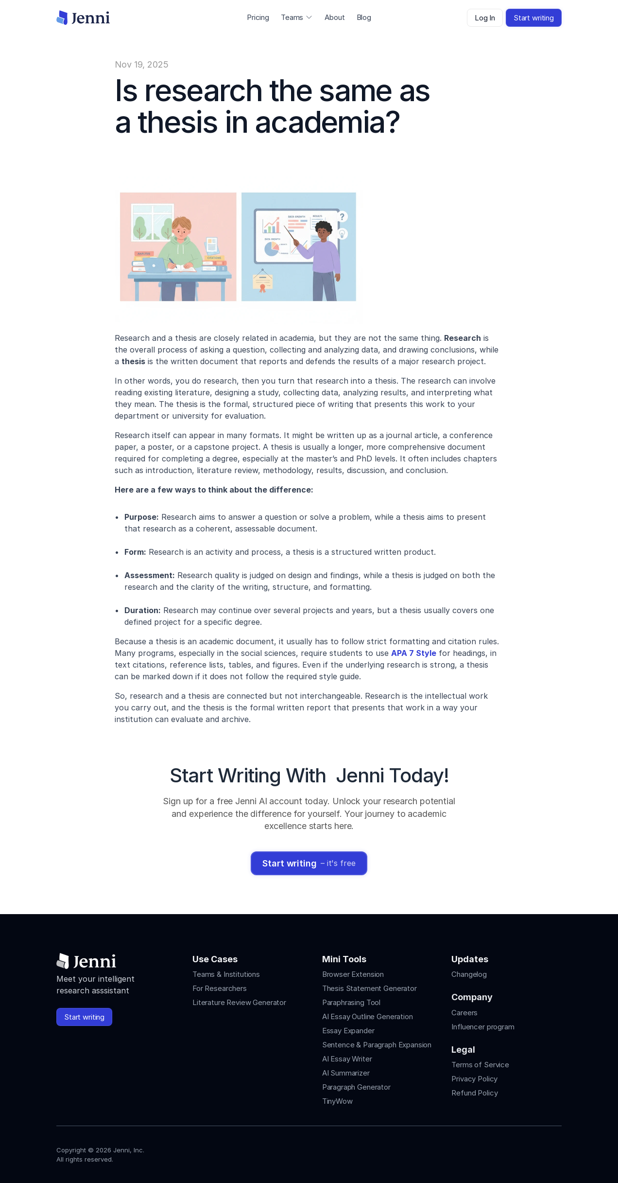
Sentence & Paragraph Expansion (377, 1044)
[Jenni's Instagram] (486, 1152)
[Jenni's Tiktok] (521, 1152)
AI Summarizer (346, 1072)
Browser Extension (353, 974)
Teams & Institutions (226, 974)
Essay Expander (348, 1030)
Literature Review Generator (239, 1002)
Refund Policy (474, 1092)
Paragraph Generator (356, 1087)
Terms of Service (480, 1064)
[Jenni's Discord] (556, 1152)
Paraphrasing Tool (351, 1002)
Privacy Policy (474, 1078)
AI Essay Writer (347, 1058)
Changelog (469, 974)
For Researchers (219, 988)
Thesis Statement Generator (369, 988)
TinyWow (337, 1101)
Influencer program (482, 1026)
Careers (464, 1012)
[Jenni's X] (538, 1152)
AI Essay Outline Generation (367, 1016)
